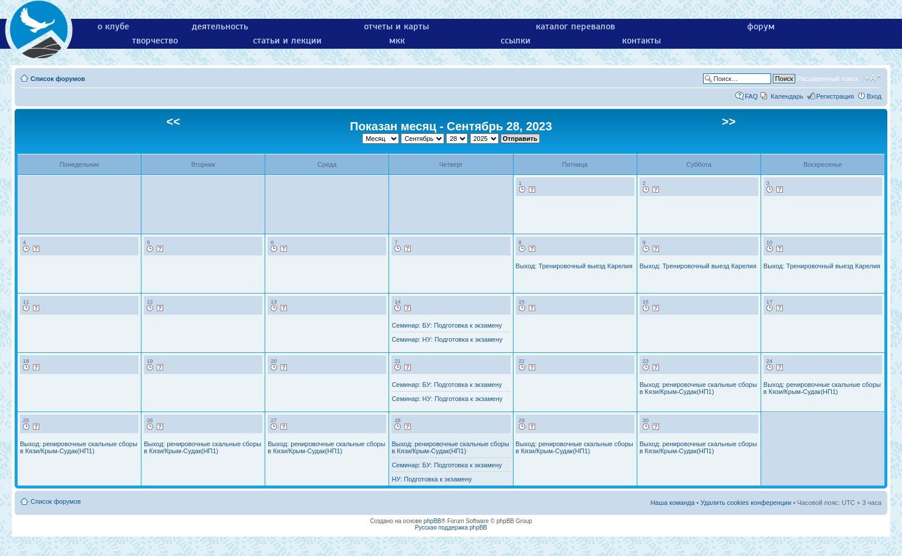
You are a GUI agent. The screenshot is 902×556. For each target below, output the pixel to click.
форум (761, 26)
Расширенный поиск (827, 78)
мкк (397, 40)
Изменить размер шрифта (872, 78)
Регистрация (835, 96)
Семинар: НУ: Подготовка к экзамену (446, 339)
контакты (641, 40)
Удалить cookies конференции (746, 502)
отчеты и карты (396, 26)
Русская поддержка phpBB (451, 527)
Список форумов (58, 78)
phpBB (432, 521)
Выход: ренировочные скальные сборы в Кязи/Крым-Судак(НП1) (698, 388)
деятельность (220, 26)
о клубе (113, 26)
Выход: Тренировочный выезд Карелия (574, 265)
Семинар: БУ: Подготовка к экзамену (446, 325)
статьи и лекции (287, 40)
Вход (874, 96)
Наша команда (672, 502)
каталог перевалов (575, 26)
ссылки (516, 40)
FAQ (751, 96)
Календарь (787, 96)
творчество (155, 40)
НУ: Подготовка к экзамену (431, 479)
